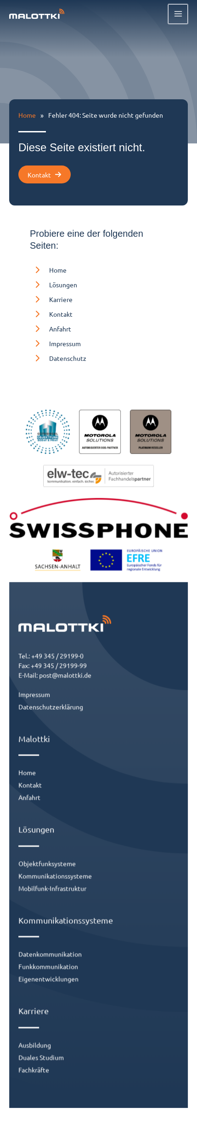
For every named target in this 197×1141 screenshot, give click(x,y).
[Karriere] (51, 299)
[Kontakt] (51, 314)
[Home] (48, 269)
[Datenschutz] (58, 358)
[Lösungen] (53, 284)
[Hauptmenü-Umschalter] (178, 14)
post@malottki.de (71, 705)
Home (27, 115)
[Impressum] (55, 343)
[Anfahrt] (50, 328)
